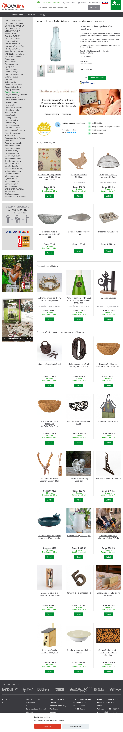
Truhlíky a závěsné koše (14, 161)
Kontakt (83, 3)
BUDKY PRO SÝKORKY (14, 26)
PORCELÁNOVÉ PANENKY (16, 130)
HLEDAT (94, 7)
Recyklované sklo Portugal (15, 138)
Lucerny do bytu (11, 118)
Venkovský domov (44, 21)
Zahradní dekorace (12, 181)
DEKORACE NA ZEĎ (13, 28)
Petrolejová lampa (12, 125)
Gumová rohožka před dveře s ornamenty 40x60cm (108, 652)
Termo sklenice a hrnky (14, 158)
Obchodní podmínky (58, 706)
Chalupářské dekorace (13, 107)
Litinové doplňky (11, 115)
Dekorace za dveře (12, 77)
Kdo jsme (29, 712)
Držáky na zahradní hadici (15, 100)
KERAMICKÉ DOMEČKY (14, 46)
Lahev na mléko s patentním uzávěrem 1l (88, 21)
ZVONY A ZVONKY (12, 36)
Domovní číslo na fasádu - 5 (78, 593)
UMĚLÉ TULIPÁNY (12, 31)
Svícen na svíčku (108, 298)
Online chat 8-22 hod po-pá (50, 2)
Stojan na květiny (11, 151)
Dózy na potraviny (12, 97)
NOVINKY (32, 14)
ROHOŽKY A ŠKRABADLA (15, 51)
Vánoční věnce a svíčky (14, 169)
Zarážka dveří (10, 191)
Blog (4, 702)
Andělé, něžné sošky (13, 56)
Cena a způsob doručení (36, 709)
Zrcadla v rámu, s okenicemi (15, 197)
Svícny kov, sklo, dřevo (13, 156)
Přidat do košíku (97, 78)
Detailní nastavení (75, 726)
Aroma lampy (10, 59)
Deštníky (8, 79)
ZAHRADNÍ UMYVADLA (14, 189)
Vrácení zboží (31, 706)
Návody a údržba (33, 699)
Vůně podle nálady (12, 176)
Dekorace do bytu (11, 72)
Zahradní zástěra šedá (108, 421)
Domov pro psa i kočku (13, 84)
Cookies (53, 712)
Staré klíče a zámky (12, 148)
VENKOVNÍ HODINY (13, 21)
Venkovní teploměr (12, 174)
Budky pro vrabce (11, 64)
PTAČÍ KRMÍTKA (11, 41)
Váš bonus (96, 3)
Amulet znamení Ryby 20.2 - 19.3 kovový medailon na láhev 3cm (79, 300)
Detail (49, 196)
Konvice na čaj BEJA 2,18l (79, 536)
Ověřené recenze (57, 699)
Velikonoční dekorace (13, 171)
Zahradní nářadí (11, 186)
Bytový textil (9, 67)
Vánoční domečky (12, 166)
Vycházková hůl (11, 179)
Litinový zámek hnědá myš (49, 364)
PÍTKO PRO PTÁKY (12, 39)
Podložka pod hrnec (12, 128)
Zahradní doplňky (11, 184)
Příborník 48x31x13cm (108, 232)
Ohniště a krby (10, 123)
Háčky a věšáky (11, 102)
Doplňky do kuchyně (12, 92)
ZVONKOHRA (10, 33)
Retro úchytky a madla (13, 143)
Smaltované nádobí (12, 146)
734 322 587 (70, 3)
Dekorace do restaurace (14, 74)
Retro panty (9, 140)
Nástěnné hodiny (11, 120)
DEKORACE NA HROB (14, 23)
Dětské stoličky (11, 82)
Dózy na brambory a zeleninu (16, 95)
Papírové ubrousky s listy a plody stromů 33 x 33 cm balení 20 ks (49, 177)
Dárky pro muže (11, 69)
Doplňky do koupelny (13, 90)
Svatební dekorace (12, 153)
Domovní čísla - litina (13, 87)
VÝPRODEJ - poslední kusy (15, 54)
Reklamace (30, 702)
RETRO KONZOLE (12, 49)
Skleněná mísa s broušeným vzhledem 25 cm (49, 234)
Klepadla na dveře (12, 110)
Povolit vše (47, 726)
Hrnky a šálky (10, 105)
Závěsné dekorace (12, 194)
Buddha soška (10, 62)
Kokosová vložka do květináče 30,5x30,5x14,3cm (49, 423)
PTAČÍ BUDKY (10, 135)
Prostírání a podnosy (13, 133)
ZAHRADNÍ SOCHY (12, 44)
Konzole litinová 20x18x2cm (108, 478)
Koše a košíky (10, 112)
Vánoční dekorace (12, 163)
